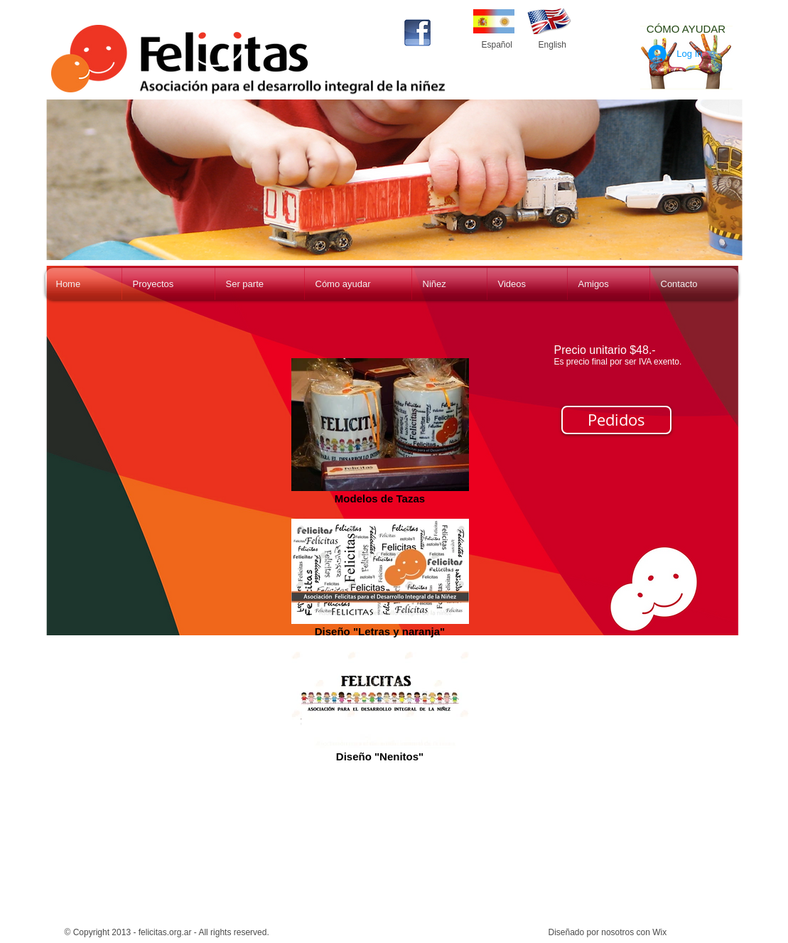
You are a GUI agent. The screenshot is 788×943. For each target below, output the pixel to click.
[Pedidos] (616, 420)
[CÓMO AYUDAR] (686, 28)
